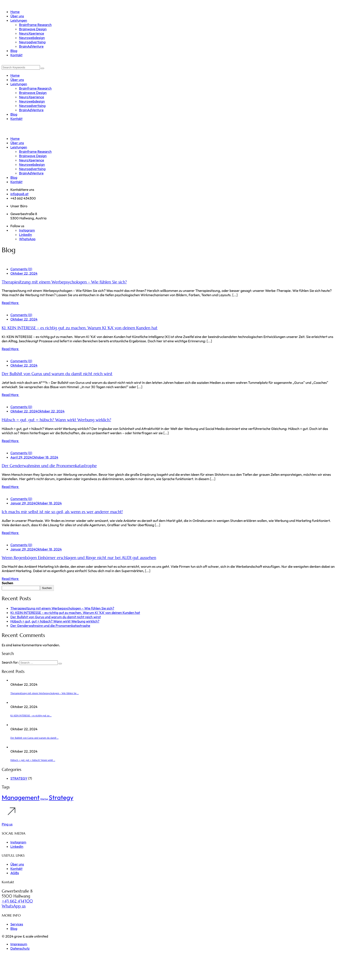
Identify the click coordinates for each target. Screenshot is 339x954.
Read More (10, 303)
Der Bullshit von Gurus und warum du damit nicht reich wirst (57, 373)
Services (16, 924)
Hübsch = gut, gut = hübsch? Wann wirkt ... (32, 760)
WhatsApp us (14, 906)
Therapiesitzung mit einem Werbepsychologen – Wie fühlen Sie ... (44, 693)
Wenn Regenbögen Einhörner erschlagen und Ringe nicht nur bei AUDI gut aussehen (79, 557)
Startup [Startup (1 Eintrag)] (44, 798)
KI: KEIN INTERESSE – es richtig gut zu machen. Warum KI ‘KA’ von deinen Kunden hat (79, 327)
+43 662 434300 (17, 901)
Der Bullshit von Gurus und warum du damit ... (34, 738)
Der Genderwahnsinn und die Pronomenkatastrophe (49, 465)
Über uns (17, 864)
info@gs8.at (19, 194)
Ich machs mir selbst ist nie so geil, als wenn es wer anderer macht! (62, 511)
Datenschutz (20, 948)
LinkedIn (25, 234)
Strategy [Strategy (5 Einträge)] (61, 797)
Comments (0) (21, 269)
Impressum (18, 944)
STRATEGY (18, 778)
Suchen (7, 583)
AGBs (14, 873)
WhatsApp (27, 239)
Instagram (27, 230)
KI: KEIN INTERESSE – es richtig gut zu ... (30, 715)
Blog (13, 928)
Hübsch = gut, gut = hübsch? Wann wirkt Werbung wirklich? (56, 419)
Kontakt (16, 868)
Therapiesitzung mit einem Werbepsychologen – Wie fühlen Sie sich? (64, 282)
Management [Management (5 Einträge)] (21, 797)
